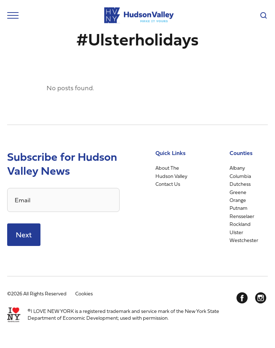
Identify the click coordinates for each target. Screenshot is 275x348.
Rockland (240, 224)
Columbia (240, 176)
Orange (238, 200)
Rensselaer (242, 216)
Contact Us (167, 184)
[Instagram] (261, 298)
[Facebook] (242, 298)
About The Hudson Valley (171, 171)
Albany (237, 167)
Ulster (236, 232)
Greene (238, 192)
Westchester (244, 240)
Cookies (84, 293)
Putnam (238, 208)
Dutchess (240, 184)
